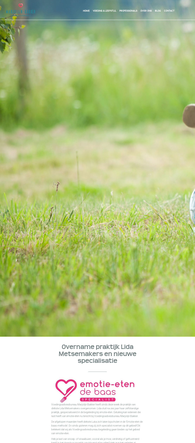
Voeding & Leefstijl (104, 10)
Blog (158, 10)
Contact (169, 10)
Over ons (146, 10)
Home (86, 10)
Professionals (128, 10)
